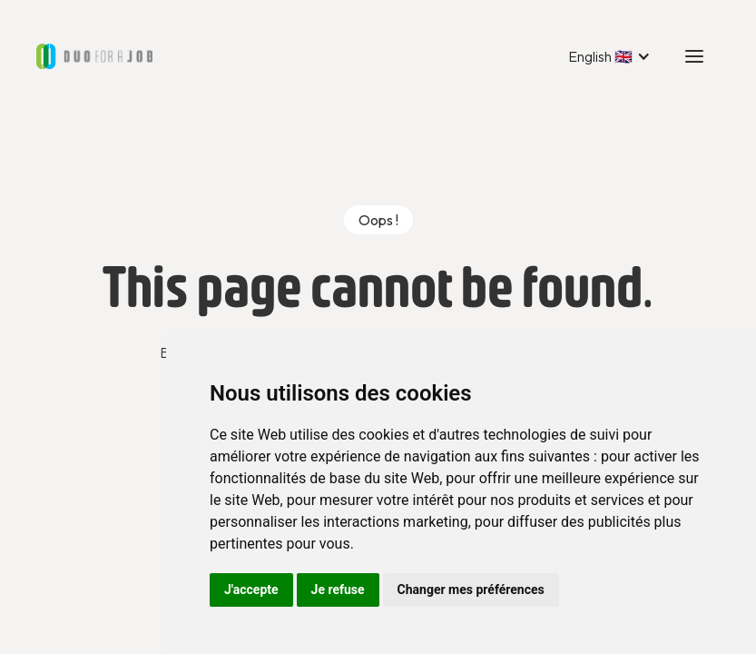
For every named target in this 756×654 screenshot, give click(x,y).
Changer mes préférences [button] (471, 589)
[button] (609, 56)
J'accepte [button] (251, 589)
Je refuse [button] (338, 589)
